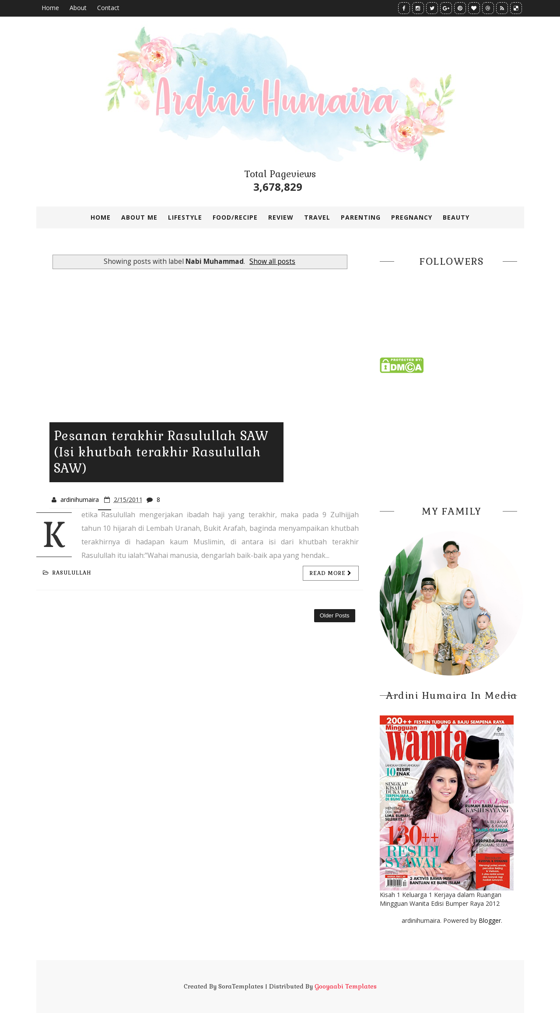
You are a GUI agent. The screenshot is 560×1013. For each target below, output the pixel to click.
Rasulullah (67, 572)
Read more (331, 573)
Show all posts (272, 261)
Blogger (490, 920)
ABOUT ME (139, 217)
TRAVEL (317, 217)
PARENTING (361, 217)
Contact (108, 8)
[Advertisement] (452, 436)
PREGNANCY (411, 217)
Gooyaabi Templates (346, 986)
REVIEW (281, 217)
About (78, 8)
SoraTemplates (240, 986)
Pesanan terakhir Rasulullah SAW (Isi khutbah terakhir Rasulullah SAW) (161, 452)
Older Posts (335, 615)
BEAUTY (456, 217)
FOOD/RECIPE (235, 217)
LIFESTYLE (185, 217)
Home (50, 8)
